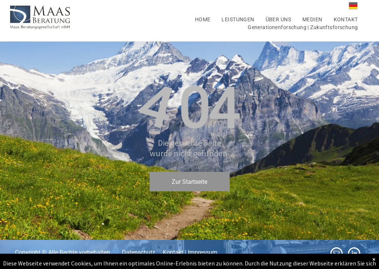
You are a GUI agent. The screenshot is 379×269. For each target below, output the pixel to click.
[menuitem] (202, 20)
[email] (336, 254)
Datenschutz (138, 252)
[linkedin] (354, 254)
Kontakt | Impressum (190, 252)
